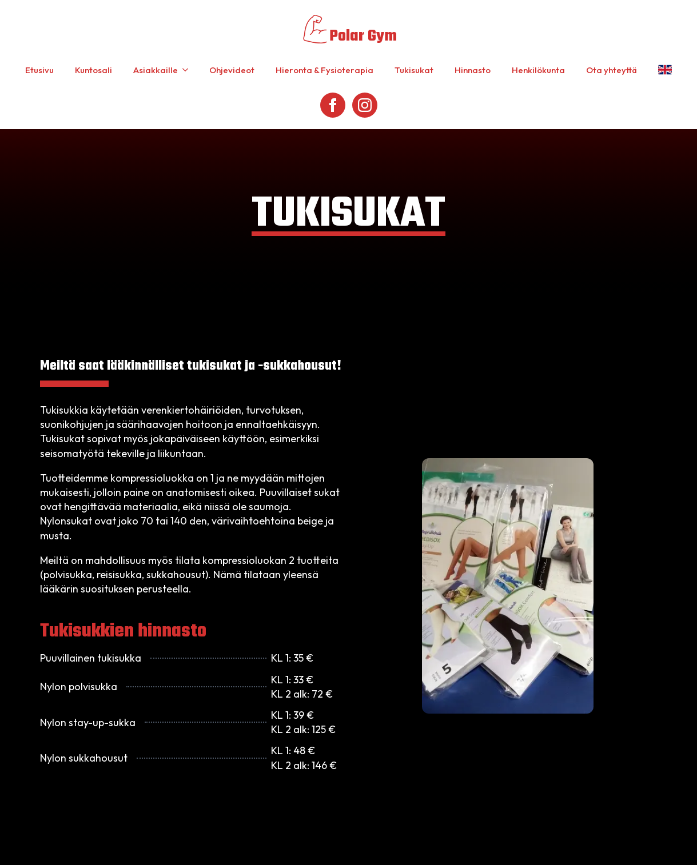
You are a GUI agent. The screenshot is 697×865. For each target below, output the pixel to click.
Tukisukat (414, 70)
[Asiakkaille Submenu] (187, 70)
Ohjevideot (231, 70)
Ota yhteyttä (611, 70)
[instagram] (364, 105)
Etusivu (39, 70)
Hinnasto (473, 70)
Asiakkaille (155, 70)
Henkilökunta (538, 70)
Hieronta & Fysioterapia (324, 70)
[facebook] (332, 105)
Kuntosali (93, 70)
